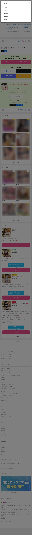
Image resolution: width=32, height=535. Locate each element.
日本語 (5, 7)
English (6, 10)
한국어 (5, 19)
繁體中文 (6, 16)
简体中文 (6, 13)
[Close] (29, 2)
